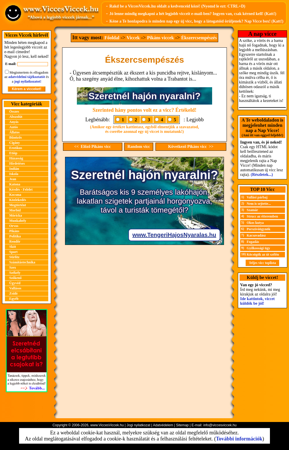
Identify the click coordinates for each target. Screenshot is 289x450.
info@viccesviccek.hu (219, 425)
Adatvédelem (163, 425)
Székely (15, 273)
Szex (12, 267)
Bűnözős (15, 137)
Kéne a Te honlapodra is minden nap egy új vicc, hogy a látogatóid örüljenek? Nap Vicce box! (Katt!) (196, 21)
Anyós (13, 122)
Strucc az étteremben (262, 216)
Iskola (13, 174)
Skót (12, 247)
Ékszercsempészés (199, 37)
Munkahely (17, 221)
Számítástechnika (22, 262)
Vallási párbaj (257, 197)
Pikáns (14, 231)
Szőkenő (15, 278)
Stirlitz (14, 257)
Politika (15, 236)
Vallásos (15, 288)
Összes (14, 111)
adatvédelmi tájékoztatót (26, 77)
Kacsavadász (256, 235)
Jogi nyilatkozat (138, 425)
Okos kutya (255, 223)
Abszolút (15, 117)
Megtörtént (17, 205)
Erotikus (15, 148)
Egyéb (13, 299)
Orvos (13, 226)
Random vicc (138, 146)
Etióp (13, 153)
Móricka (15, 215)
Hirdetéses (17, 163)
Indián (14, 169)
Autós (13, 127)
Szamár (252, 210)
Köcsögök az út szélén (263, 254)
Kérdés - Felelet (21, 189)
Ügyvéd (15, 283)
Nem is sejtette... (259, 204)
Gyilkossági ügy (258, 248)
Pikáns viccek (160, 37)
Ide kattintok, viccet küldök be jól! (257, 301)
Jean (12, 179)
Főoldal (111, 37)
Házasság (16, 158)
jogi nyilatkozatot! (27, 81)
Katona (14, 184)
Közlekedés (17, 200)
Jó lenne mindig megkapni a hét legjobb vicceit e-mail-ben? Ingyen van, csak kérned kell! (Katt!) (192, 14)
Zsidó (13, 293)
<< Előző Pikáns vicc (92, 146)
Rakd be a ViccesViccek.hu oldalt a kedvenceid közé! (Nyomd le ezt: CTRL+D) (177, 6)
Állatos (14, 132)
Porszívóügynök (259, 229)
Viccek (133, 37)
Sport (13, 252)
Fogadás (253, 242)
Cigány (14, 143)
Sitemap (182, 425)
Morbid (15, 210)
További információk (239, 439)
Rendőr (15, 241)
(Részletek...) (262, 174)
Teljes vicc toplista (262, 263)
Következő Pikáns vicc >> (191, 146)
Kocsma (15, 195)
